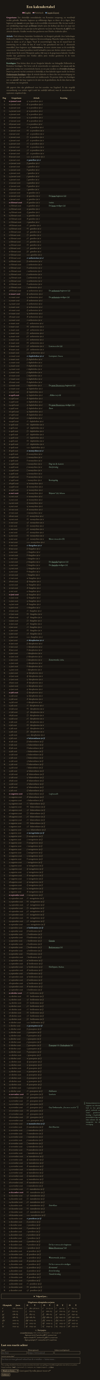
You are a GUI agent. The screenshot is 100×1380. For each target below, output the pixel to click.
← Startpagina (40, 1330)
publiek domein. (26, 1333)
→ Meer (51, 1367)
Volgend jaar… (42, 1296)
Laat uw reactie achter (7, 1356)
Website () (33, 1350)
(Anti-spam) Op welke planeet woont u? (35, 1371)
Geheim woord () (61, 1350)
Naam (3, 1350)
